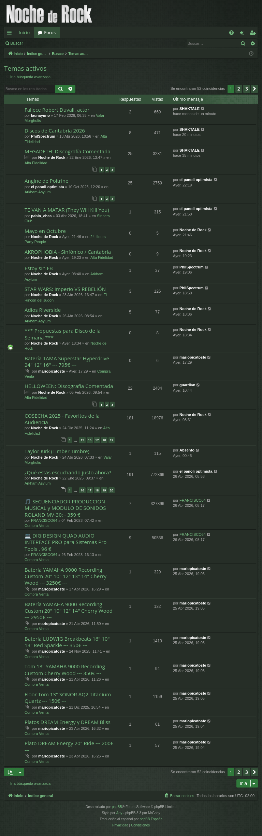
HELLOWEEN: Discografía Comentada (69, 385)
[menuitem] (231, 32)
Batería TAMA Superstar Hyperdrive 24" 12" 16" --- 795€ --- (67, 361)
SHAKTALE (189, 109)
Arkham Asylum (37, 192)
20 (111, 490)
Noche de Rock (51, 157)
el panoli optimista (47, 187)
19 (111, 440)
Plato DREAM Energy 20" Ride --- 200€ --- (69, 746)
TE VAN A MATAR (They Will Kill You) (67, 209)
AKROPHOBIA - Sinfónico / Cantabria (68, 251)
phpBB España (151, 819)
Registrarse (77, 43)
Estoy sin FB (39, 268)
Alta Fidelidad (36, 163)
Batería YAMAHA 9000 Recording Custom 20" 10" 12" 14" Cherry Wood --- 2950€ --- (69, 611)
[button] (254, 89)
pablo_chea (41, 216)
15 (82, 440)
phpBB (117, 807)
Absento (186, 450)
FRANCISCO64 (44, 520)
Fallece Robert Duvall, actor (57, 109)
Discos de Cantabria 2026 (55, 130)
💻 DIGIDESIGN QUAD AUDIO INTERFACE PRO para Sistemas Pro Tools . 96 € (65, 542)
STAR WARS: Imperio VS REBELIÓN (65, 288)
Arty (119, 813)
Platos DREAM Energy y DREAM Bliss (68, 722)
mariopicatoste (51, 371)
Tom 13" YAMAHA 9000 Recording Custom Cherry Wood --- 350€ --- (65, 669)
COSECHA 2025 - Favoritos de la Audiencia (62, 419)
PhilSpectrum (43, 136)
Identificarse (45, 43)
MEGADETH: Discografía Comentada (67, 151)
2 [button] (238, 88)
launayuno (40, 115)
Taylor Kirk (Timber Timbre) (57, 451)
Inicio (24, 32)
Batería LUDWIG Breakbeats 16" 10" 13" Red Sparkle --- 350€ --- (67, 642)
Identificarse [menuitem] (243, 33)
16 (89, 440)
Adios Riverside (43, 309)
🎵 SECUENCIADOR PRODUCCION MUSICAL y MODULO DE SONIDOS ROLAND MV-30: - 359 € (65, 508)
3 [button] (246, 88)
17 (97, 440)
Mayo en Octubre (45, 230)
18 (104, 440)
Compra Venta (36, 526)
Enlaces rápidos (11, 33)
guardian (187, 385)
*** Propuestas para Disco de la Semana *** (63, 333)
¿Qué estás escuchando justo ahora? (68, 472)
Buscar (16, 43)
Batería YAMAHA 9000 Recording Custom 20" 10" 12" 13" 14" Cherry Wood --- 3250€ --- (65, 576)
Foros (50, 32)
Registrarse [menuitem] (254, 33)
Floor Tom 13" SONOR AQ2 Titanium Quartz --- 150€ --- (68, 697)
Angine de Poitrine (46, 180)
